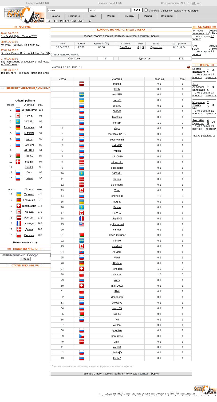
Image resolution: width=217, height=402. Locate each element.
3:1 (212, 126)
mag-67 (117, 201)
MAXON (29, 133)
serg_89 (117, 308)
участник (117, 79)
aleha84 (117, 122)
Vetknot (117, 325)
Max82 (117, 83)
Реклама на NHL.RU (110, 3)
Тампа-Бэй (196, 106)
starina (29, 161)
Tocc (117, 190)
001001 (117, 111)
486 (194, 3)
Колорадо (198, 89)
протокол (211, 77)
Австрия (29, 217)
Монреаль (198, 102)
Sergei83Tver (29, 109)
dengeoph (117, 297)
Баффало (198, 71)
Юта (194, 45)
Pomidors (117, 268)
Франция (29, 223)
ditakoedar (117, 167)
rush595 (117, 94)
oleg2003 (117, 218)
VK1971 (29, 121)
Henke (117, 240)
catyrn (29, 178)
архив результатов (204, 135)
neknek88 (117, 196)
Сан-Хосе (125, 47)
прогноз (159, 79)
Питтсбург (198, 30)
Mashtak (117, 117)
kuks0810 (116, 156)
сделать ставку (93, 36)
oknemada (117, 184)
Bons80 (117, 100)
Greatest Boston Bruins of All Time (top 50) (25, 53)
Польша (29, 235)
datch (117, 341)
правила (108, 36)
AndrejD (117, 352)
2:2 (212, 110)
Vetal (117, 257)
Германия (29, 200)
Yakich (117, 150)
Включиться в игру (25, 242)
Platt (117, 291)
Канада (29, 211)
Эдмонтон (156, 47)
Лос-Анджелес (198, 85)
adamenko (117, 162)
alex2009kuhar (117, 235)
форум (155, 36)
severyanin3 (117, 139)
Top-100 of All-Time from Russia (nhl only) (25, 72)
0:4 (212, 92)
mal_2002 (117, 285)
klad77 (117, 358)
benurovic (117, 336)
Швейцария (29, 205)
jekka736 (117, 145)
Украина (29, 194)
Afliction (117, 263)
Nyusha (117, 274)
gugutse (117, 330)
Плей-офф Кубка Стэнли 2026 (19, 36)
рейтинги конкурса (125, 36)
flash (117, 89)
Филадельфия (200, 33)
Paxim (117, 207)
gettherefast (117, 224)
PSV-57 (29, 115)
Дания (29, 229)
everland (117, 246)
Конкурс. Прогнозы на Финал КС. (20, 44)
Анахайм (198, 120)
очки (182, 79)
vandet (29, 167)
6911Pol (29, 150)
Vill (117, 319)
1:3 (212, 36)
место (62, 79)
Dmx (29, 172)
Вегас (195, 48)
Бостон (196, 68)
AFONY (117, 251)
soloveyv (117, 302)
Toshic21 (29, 145)
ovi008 (117, 347)
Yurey (29, 139)
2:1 (212, 51)
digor (117, 128)
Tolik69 (29, 155)
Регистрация (190, 10)
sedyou (117, 105)
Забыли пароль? (173, 10)
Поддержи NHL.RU (37, 3)
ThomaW (29, 127)
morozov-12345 (117, 134)
